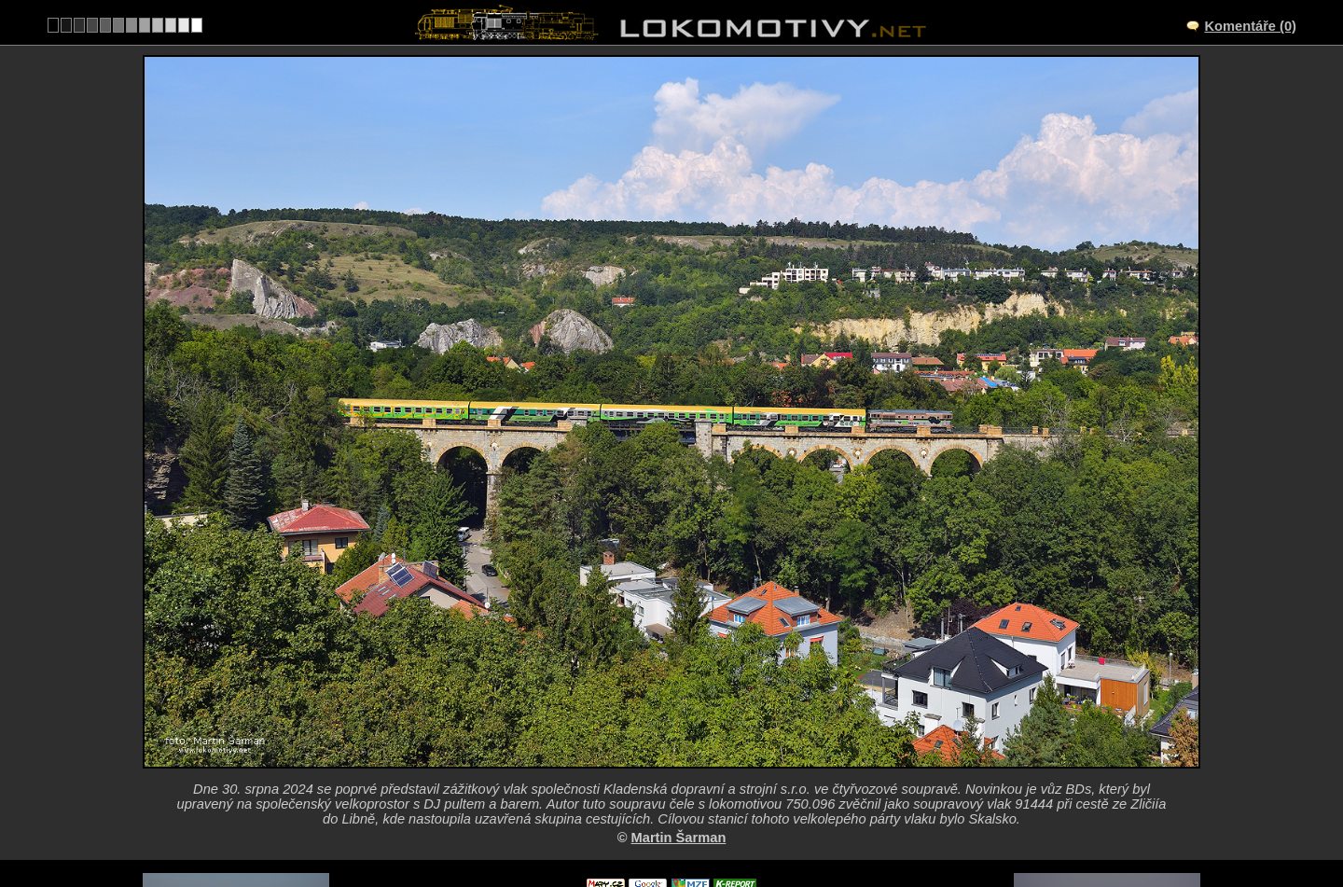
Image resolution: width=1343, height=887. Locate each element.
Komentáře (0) (1250, 26)
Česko (661, 827)
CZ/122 (688, 749)
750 (716, 827)
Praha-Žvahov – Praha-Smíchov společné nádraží (692, 730)
